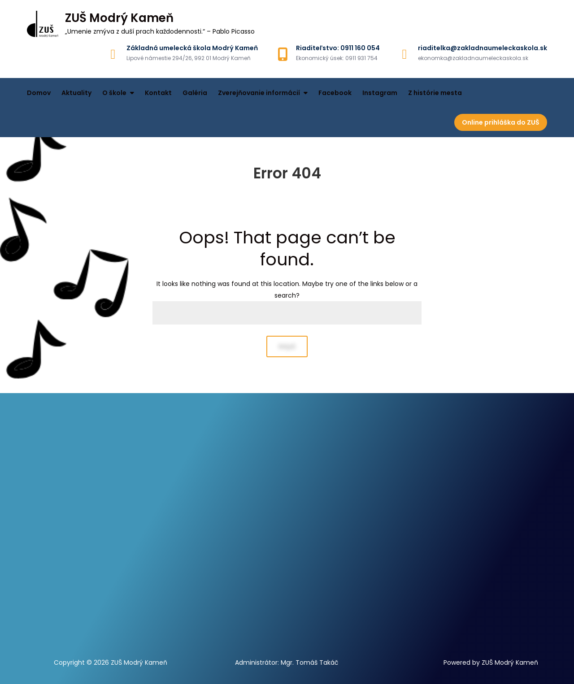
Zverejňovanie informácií (259, 92)
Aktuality (76, 92)
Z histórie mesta (435, 92)
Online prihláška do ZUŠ (500, 122)
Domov (39, 92)
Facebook (335, 92)
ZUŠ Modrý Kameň (119, 18)
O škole (114, 92)
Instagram (379, 92)
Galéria (195, 92)
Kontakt (158, 92)
